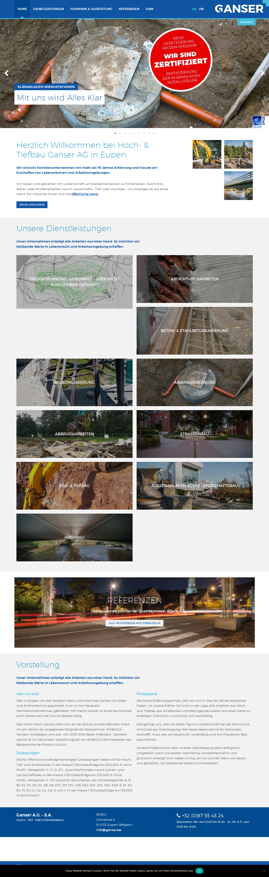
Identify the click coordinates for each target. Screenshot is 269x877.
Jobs (150, 9)
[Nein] (264, 871)
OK (199, 870)
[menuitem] (22, 9)
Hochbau (74, 537)
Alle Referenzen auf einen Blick (134, 623)
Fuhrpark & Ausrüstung (91, 9)
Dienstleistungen (48, 9)
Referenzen (129, 9)
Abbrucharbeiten (74, 434)
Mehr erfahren (31, 205)
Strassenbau (194, 434)
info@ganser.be (108, 830)
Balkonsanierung (74, 382)
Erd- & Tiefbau (74, 485)
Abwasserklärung (194, 382)
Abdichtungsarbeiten (195, 278)
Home (22, 9)
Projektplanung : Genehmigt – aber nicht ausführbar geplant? (74, 281)
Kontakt (246, 22)
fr (201, 9)
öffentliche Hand (84, 194)
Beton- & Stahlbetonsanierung (195, 330)
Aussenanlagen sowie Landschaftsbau (194, 485)
